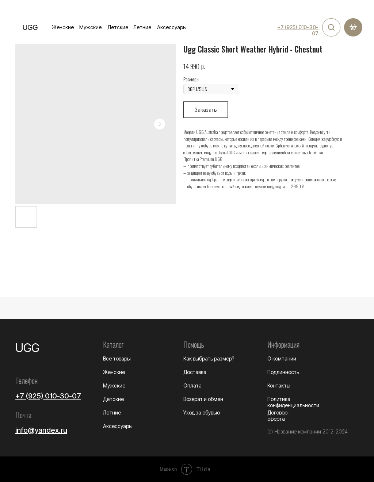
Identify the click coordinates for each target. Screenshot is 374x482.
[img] (331, 27)
